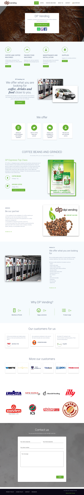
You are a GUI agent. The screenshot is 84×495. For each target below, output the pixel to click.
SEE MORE (8, 67)
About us (60, 2)
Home (36, 2)
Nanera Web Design (70, 493)
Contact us (8, 233)
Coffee (42, 2)
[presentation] (30, 473)
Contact (67, 2)
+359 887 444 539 (42, 26)
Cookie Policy (19, 491)
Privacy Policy (10, 491)
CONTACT (19, 104)
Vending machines (51, 2)
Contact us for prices (18, 191)
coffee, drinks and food (20, 92)
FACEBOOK (34, 491)
